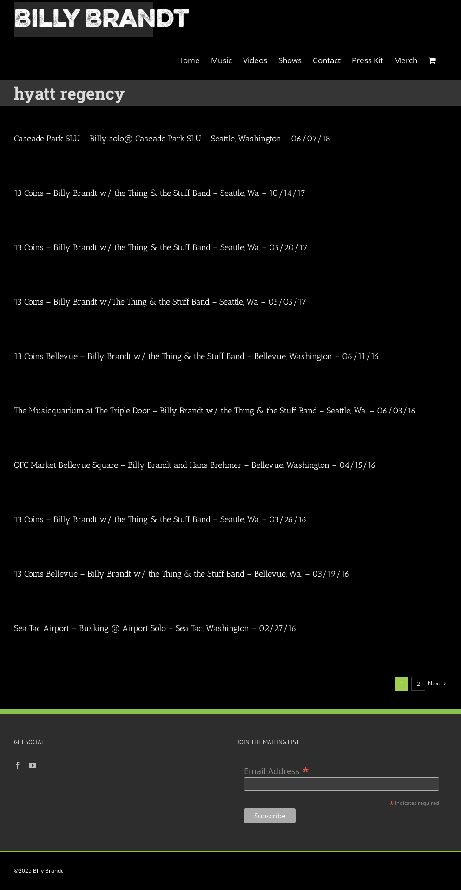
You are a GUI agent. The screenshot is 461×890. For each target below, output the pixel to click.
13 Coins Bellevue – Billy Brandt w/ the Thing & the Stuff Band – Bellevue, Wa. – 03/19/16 (181, 574)
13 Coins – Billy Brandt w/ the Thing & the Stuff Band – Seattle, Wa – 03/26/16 (160, 519)
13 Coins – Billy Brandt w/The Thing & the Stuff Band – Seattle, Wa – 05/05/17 (160, 302)
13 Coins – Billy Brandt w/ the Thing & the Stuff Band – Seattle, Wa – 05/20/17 (161, 247)
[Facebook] (17, 765)
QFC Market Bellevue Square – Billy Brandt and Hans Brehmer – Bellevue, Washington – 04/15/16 (195, 465)
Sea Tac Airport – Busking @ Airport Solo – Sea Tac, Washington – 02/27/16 (155, 628)
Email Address (276, 770)
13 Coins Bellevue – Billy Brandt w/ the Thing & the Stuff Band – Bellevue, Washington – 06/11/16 (196, 356)
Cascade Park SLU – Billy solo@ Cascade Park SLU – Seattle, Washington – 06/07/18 (172, 138)
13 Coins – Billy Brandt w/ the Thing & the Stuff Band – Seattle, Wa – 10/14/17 (159, 193)
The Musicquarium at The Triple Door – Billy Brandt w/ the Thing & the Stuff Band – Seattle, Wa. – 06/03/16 (215, 410)
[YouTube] (32, 765)
